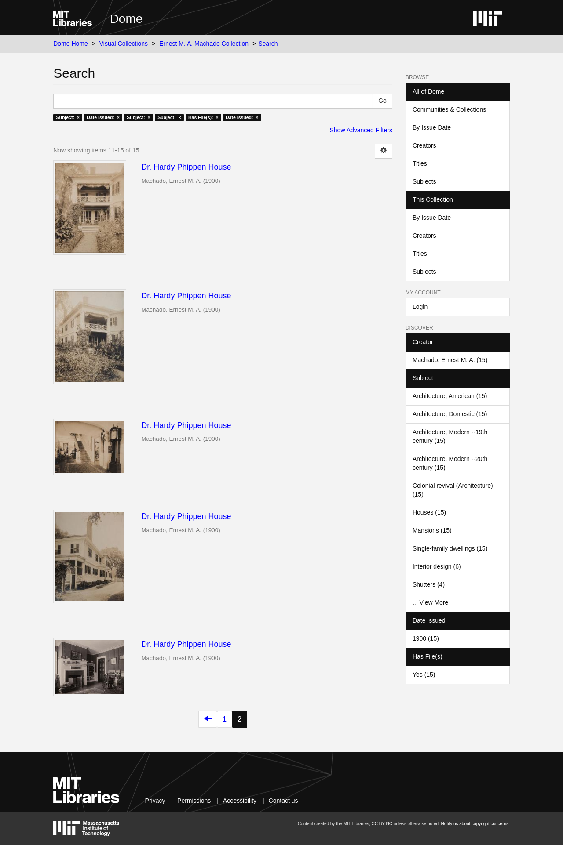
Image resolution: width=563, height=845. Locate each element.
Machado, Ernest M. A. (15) (450, 359)
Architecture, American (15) (450, 395)
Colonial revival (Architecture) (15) (453, 490)
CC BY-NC (382, 823)
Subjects (424, 181)
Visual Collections (123, 43)
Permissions (194, 800)
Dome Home (70, 43)
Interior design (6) (437, 566)
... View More (430, 602)
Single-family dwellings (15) (450, 548)
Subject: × (67, 117)
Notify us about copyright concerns (474, 823)
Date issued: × (103, 117)
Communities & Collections (449, 109)
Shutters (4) (429, 584)
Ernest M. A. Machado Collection (204, 43)
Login (420, 306)
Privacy (155, 800)
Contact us (283, 800)
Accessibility (239, 800)
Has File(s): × (203, 117)
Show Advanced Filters (361, 130)
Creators (424, 145)
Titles (420, 163)
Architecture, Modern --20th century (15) (450, 463)
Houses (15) (429, 512)
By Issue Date (432, 127)
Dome (126, 18)
